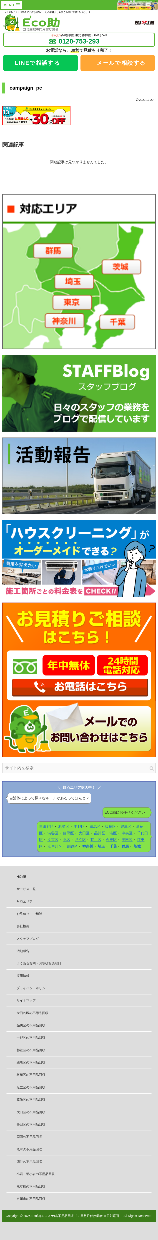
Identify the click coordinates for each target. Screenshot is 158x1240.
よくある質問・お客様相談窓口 (39, 963)
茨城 (137, 846)
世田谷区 (46, 826)
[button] (152, 768)
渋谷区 (53, 833)
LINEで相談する (37, 63)
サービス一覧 (26, 889)
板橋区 (110, 826)
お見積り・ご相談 (29, 914)
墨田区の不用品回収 (31, 1124)
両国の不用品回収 (29, 1137)
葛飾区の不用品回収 (31, 1099)
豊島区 (125, 826)
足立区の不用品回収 (31, 1087)
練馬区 (95, 826)
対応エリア (25, 901)
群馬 (125, 846)
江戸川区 (55, 846)
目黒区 (68, 833)
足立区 (80, 840)
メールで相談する (121, 63)
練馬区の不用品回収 (31, 1062)
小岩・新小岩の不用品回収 (36, 1174)
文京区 (53, 840)
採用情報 (23, 976)
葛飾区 (72, 846)
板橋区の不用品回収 (31, 1075)
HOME (21, 876)
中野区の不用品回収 (31, 1037)
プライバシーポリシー (32, 988)
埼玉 (101, 846)
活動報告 (23, 951)
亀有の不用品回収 (29, 1149)
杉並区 (63, 826)
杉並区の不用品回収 (31, 1050)
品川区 (99, 833)
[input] (79, 768)
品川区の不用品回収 (31, 1025)
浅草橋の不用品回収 (31, 1186)
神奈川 (87, 846)
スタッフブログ (28, 938)
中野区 (79, 826)
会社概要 (23, 926)
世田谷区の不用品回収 (32, 1013)
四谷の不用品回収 (29, 1161)
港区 (113, 833)
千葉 (113, 846)
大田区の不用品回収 (31, 1112)
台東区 (111, 840)
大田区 (84, 833)
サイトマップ (26, 1000)
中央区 (127, 833)
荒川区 (95, 840)
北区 (66, 840)
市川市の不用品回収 (31, 1199)
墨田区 (127, 840)
